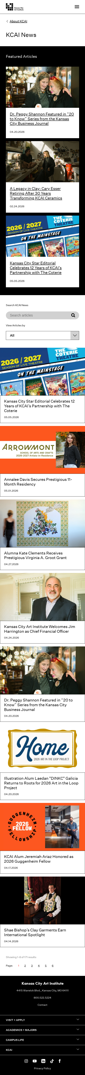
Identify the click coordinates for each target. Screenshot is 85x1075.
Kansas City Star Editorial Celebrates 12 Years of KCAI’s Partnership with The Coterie (36, 268)
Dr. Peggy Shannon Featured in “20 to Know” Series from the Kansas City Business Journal (42, 119)
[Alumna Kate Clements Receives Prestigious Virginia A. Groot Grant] (42, 534)
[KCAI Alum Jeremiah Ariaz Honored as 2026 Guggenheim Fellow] (42, 838)
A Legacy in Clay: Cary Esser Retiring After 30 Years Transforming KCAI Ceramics (36, 193)
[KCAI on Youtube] (35, 1061)
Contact (42, 1004)
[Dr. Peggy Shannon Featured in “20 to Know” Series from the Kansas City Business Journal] (42, 684)
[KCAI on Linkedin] (43, 1061)
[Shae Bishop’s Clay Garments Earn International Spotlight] (42, 912)
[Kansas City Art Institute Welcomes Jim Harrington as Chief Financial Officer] (42, 608)
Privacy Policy (42, 1068)
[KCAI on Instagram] (26, 1061)
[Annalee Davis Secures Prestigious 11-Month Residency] (42, 461)
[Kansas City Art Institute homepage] (15, 6)
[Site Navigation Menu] (77, 7)
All (12, 335)
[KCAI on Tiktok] (52, 1061)
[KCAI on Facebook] (59, 1061)
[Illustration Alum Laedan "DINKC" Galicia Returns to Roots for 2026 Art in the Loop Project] (42, 762)
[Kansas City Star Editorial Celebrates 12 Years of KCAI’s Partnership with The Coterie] (42, 385)
